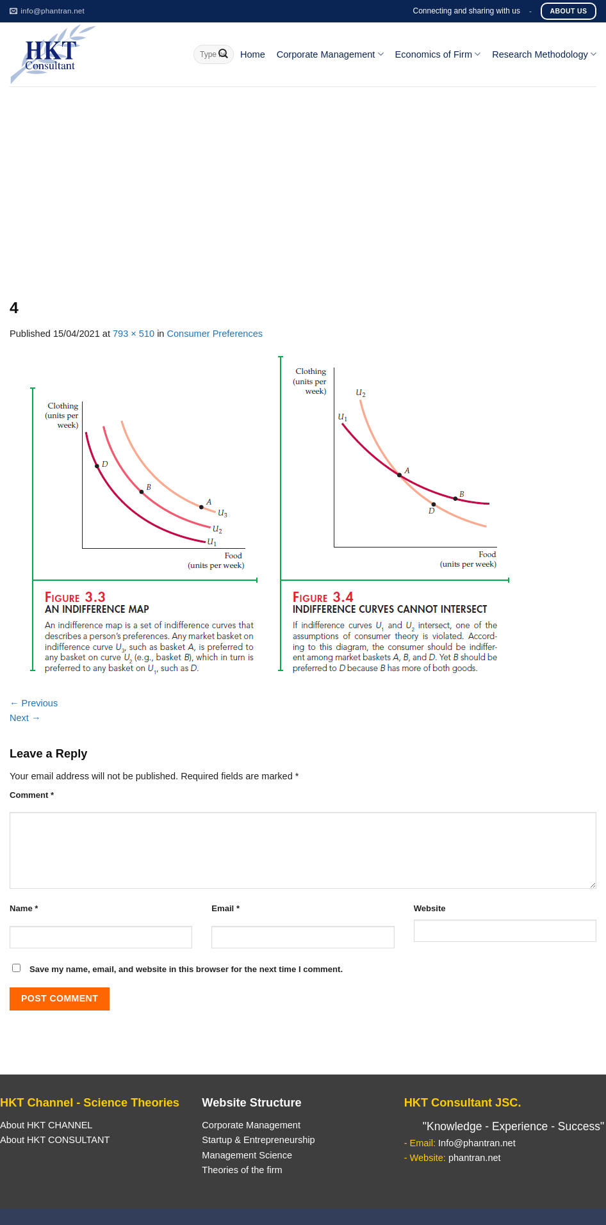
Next (25, 718)
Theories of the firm (242, 1170)
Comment (32, 795)
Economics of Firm (438, 54)
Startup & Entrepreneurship (258, 1140)
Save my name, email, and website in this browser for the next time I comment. (186, 969)
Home (252, 54)
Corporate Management (330, 54)
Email (225, 908)
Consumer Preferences (215, 334)
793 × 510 (133, 334)
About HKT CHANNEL (46, 1125)
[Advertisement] (303, 182)
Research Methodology (544, 54)
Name (24, 908)
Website (430, 908)
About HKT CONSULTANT (55, 1140)
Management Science (247, 1155)
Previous (34, 703)
